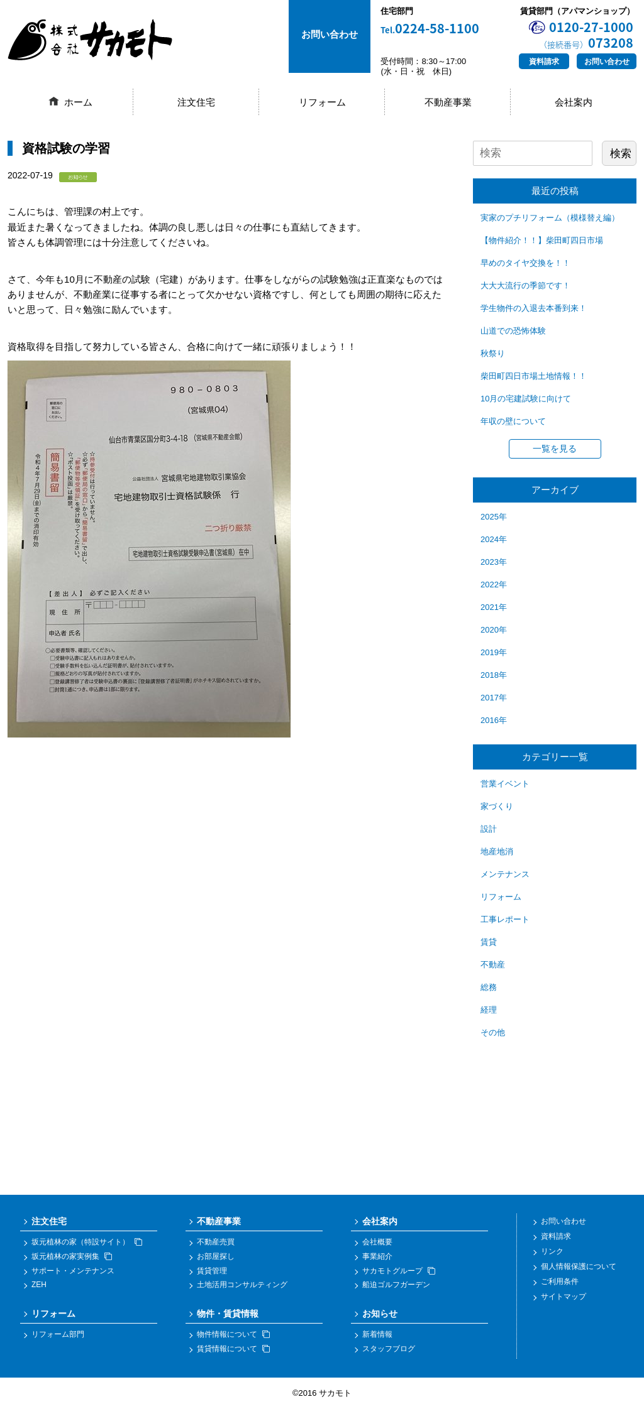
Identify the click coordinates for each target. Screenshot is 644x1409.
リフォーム (322, 102)
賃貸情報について (233, 1348)
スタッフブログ (388, 1348)
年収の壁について (513, 421)
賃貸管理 (212, 1270)
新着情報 (377, 1334)
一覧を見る (555, 448)
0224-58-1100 (429, 28)
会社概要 (377, 1242)
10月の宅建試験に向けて (525, 398)
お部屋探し (216, 1256)
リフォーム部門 (57, 1334)
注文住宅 (196, 102)
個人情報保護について (578, 1266)
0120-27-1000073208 (586, 34)
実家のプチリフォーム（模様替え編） (549, 217)
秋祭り (492, 353)
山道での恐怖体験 (513, 330)
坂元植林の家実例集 (71, 1256)
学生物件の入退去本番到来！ (533, 308)
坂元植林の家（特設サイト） (86, 1242)
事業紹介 (377, 1256)
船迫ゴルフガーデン (396, 1285)
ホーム (78, 102)
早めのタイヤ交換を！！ (525, 263)
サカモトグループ (398, 1270)
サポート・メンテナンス (72, 1270)
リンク (552, 1251)
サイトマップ (563, 1296)
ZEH (39, 1285)
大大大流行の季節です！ (525, 285)
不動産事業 (448, 102)
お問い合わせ (607, 61)
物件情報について (233, 1334)
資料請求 (544, 61)
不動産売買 (216, 1242)
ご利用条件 (560, 1281)
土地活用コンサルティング (242, 1285)
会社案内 (573, 102)
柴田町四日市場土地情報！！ (533, 376)
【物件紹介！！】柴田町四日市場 (541, 240)
